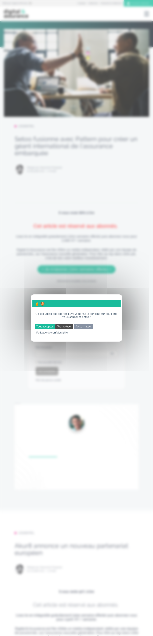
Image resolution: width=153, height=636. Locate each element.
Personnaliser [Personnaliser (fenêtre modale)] (83, 326)
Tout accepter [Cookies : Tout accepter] (44, 326)
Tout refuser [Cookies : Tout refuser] (64, 326)
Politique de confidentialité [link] (52, 332)
